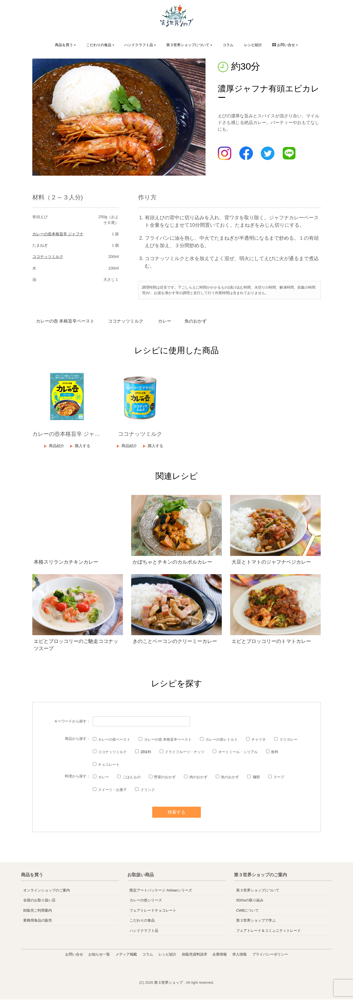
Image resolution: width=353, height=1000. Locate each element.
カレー (169, 321)
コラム (228, 45)
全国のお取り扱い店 (39, 901)
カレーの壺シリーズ (146, 901)
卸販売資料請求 (194, 955)
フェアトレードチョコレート (153, 911)
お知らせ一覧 (99, 955)
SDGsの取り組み (250, 901)
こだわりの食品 (98, 45)
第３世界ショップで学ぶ (256, 921)
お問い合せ (74, 955)
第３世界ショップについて (187, 45)
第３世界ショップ (169, 983)
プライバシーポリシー (270, 955)
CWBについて (247, 911)
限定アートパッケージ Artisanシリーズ (161, 891)
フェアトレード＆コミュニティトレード (268, 931)
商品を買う (64, 45)
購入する (83, 446)
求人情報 (239, 955)
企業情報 (219, 955)
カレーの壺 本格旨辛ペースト (66, 321)
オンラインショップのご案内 (46, 891)
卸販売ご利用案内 (37, 911)
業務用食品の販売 (37, 921)
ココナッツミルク (47, 256)
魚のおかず (202, 321)
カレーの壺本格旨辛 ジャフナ (58, 234)
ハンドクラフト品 (138, 45)
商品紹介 (56, 446)
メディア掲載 (126, 955)
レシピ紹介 (253, 45)
